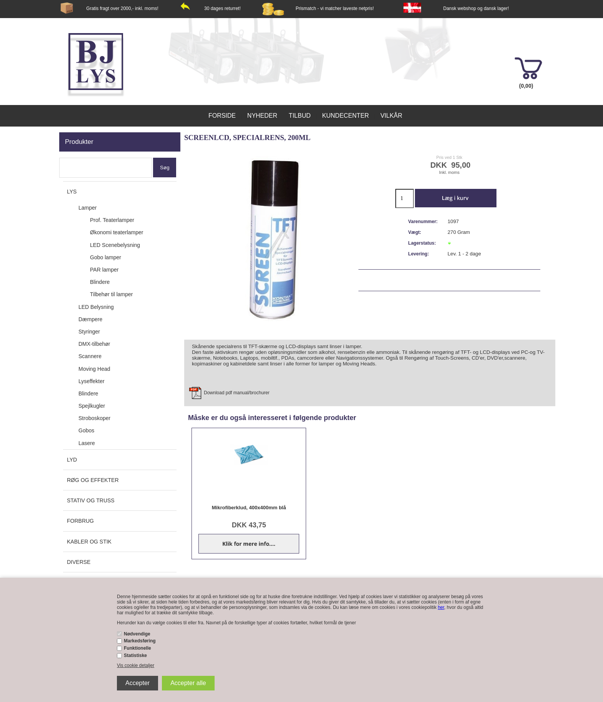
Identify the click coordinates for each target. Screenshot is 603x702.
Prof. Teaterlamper (112, 220)
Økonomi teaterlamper (116, 232)
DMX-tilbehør (94, 344)
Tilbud (300, 115)
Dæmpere (90, 319)
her (441, 607)
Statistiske (135, 655)
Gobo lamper (105, 257)
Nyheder (262, 115)
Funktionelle (137, 648)
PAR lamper (104, 270)
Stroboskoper (94, 418)
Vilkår (391, 115)
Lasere (86, 443)
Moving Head (94, 369)
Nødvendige (137, 634)
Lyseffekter (91, 381)
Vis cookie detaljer (135, 665)
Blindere (100, 282)
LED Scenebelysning (115, 245)
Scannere (90, 356)
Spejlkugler (91, 406)
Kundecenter (345, 115)
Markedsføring (140, 641)
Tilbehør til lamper (111, 294)
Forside (222, 115)
